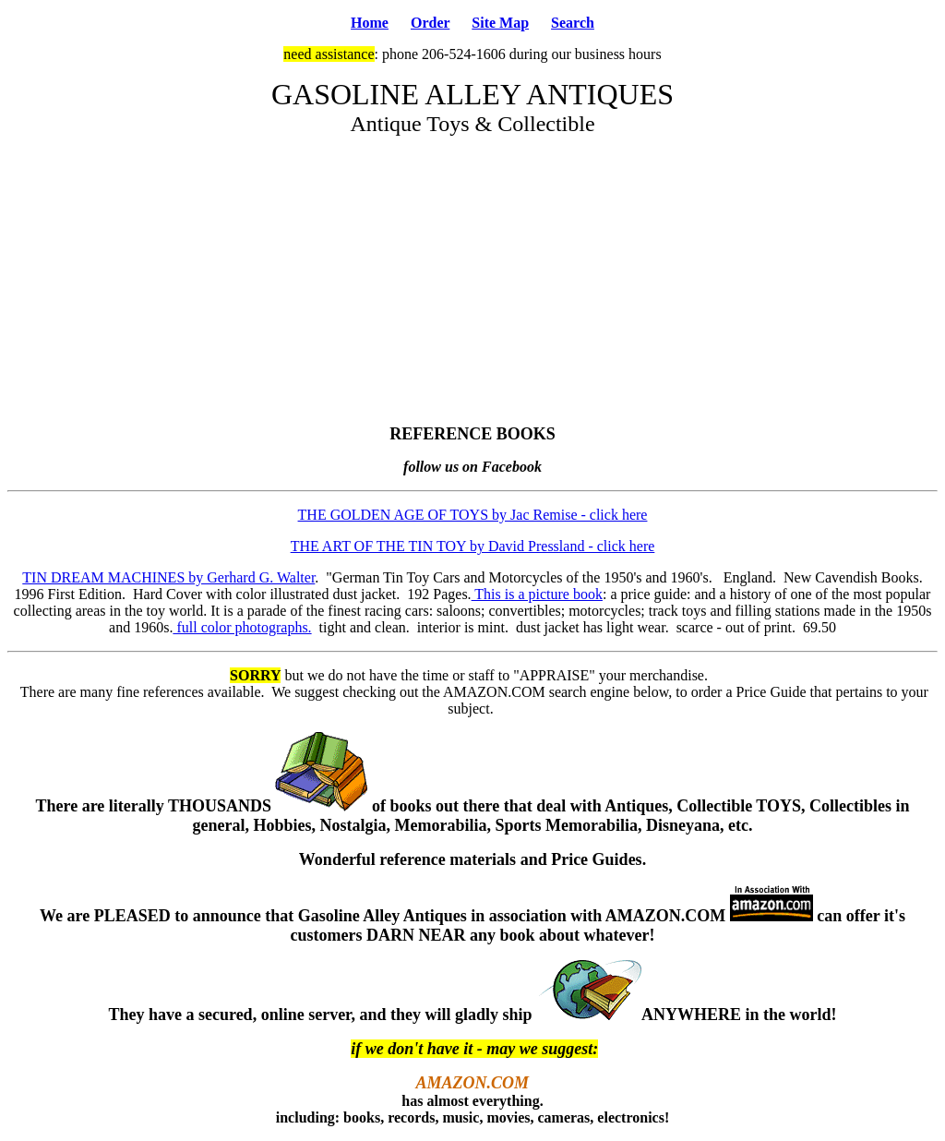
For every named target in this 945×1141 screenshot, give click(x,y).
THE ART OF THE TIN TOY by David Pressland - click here (473, 546)
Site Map (500, 22)
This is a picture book (537, 594)
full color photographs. (242, 627)
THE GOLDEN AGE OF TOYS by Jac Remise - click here (473, 514)
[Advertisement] (472, 280)
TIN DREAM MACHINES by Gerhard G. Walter (168, 577)
